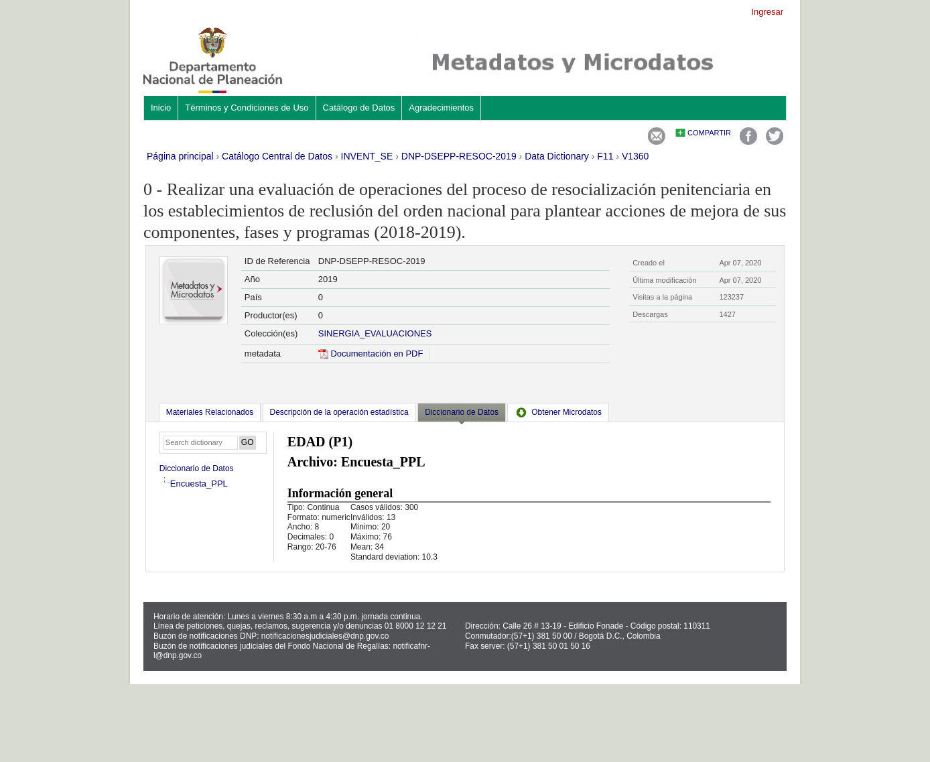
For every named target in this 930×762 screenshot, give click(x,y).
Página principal (180, 156)
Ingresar (767, 12)
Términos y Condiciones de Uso (246, 108)
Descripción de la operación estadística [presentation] (339, 412)
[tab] (210, 412)
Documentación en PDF (370, 353)
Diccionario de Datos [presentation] (462, 412)
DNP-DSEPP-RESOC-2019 (459, 156)
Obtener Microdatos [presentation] (558, 412)
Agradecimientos (441, 108)
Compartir (709, 133)
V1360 (635, 156)
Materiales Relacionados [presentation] (209, 412)
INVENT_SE (367, 156)
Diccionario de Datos (196, 468)
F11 (605, 156)
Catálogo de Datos (359, 108)
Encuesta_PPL (199, 484)
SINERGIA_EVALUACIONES (375, 333)
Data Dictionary (557, 156)
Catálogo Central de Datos (277, 156)
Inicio (161, 108)
